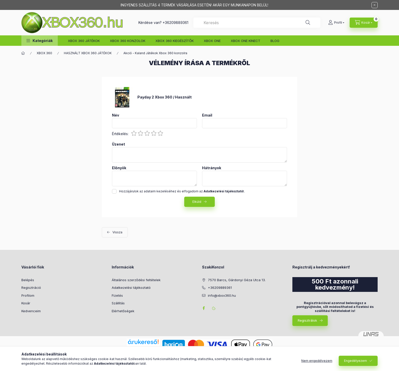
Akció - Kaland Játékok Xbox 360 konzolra (155, 53)
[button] (39, 40)
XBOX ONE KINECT (245, 41)
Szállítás (118, 303)
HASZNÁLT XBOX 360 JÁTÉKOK (88, 53)
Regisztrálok (307, 320)
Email (207, 115)
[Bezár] (375, 5)
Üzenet (118, 144)
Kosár (25, 303)
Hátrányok (211, 168)
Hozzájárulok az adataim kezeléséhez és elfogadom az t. (182, 191)
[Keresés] (308, 22)
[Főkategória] (23, 53)
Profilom (27, 295)
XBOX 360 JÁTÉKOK (84, 41)
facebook (203, 308)
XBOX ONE (212, 41)
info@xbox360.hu (222, 295)
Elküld (196, 202)
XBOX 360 (44, 53)
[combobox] (256, 23)
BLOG (274, 41)
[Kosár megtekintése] (364, 23)
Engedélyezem (355, 361)
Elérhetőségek (123, 311)
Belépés (27, 280)
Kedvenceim (31, 311)
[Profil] (336, 23)
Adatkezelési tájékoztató (131, 288)
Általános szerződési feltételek (136, 280)
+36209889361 (175, 22)
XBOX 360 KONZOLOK (127, 41)
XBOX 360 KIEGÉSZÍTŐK (174, 41)
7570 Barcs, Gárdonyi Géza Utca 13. (237, 280)
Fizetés (117, 295)
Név (115, 115)
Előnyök (119, 168)
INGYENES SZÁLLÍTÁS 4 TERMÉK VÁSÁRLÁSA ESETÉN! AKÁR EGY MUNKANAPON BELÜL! (194, 5)
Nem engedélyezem (316, 361)
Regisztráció (31, 288)
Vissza (117, 232)
